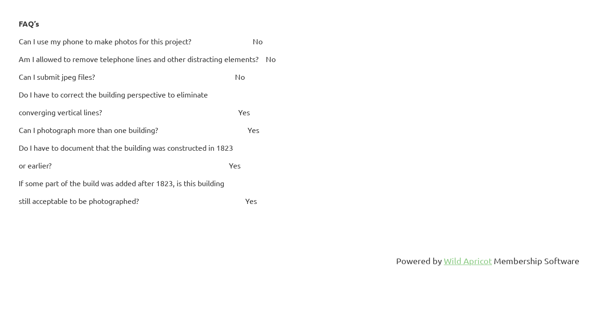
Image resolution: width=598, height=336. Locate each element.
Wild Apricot (468, 261)
